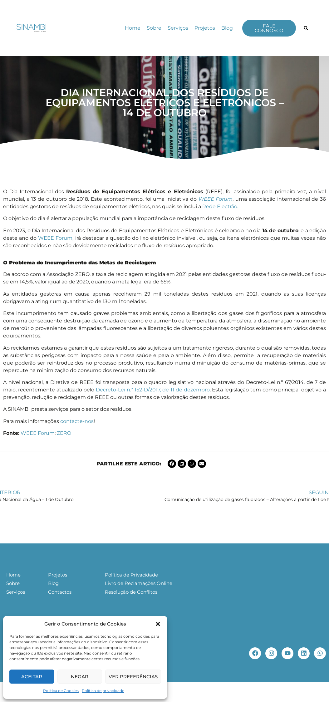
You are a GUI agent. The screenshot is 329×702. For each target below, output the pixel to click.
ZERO (64, 433)
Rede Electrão (219, 206)
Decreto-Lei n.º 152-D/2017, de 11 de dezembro (153, 390)
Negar (79, 677)
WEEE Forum (55, 238)
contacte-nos (77, 421)
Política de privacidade (103, 690)
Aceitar (31, 677)
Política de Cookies (61, 690)
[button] (158, 624)
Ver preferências (133, 677)
